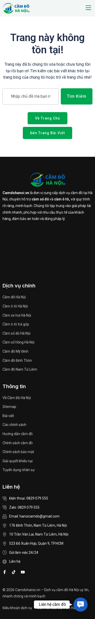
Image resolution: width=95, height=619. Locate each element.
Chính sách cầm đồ (18, 443)
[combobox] (31, 96)
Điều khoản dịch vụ (17, 608)
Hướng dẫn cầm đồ (18, 434)
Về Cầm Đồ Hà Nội (17, 398)
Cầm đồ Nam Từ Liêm (20, 369)
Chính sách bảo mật (18, 452)
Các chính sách (14, 425)
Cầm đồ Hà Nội (14, 297)
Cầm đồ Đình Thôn (17, 360)
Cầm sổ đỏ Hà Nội (16, 333)
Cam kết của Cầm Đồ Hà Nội (59, 608)
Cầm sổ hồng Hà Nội (18, 342)
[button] (88, 8)
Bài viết (8, 416)
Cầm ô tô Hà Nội (15, 306)
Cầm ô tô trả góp (16, 324)
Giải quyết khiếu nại (18, 461)
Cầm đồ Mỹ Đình (15, 351)
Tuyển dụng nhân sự (19, 470)
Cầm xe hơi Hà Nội (17, 315)
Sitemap (9, 407)
